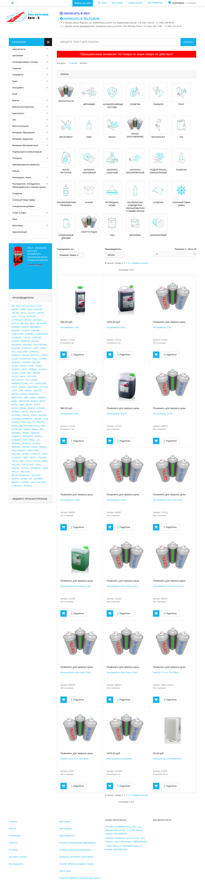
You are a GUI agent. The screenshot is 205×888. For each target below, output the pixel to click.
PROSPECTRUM (31, 426)
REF (42, 429)
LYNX (20, 390)
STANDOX (35, 454)
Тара (14, 219)
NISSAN (31, 408)
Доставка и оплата (18, 857)
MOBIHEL (42, 398)
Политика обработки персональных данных (80, 878)
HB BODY (16, 369)
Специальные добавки (23, 206)
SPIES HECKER (19, 450)
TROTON (16, 465)
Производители (66, 835)
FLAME (15, 359)
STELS (45, 454)
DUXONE (16, 348)
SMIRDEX (16, 447)
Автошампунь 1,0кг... (70, 327)
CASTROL (29, 334)
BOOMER (16, 327)
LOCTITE (44, 387)
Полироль (17, 158)
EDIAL (43, 348)
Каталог (12, 828)
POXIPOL (16, 422)
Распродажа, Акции (21, 177)
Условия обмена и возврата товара (76, 864)
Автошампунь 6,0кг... (70, 413)
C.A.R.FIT (25, 331)
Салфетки (17, 193)
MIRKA (33, 398)
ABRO (23, 309)
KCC (28, 380)
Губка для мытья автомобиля (167, 758)
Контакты (13, 850)
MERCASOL (17, 398)
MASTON (38, 390)
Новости (13, 842)
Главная (73, 63)
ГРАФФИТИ (17, 75)
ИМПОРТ (16, 482)
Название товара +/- (69, 255)
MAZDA (23, 394)
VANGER (16, 468)
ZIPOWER (38, 479)
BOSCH (25, 327)
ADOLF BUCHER (35, 309)
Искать (188, 42)
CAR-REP (35, 331)
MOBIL (14, 401)
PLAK (45, 419)
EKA (13, 352)
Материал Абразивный (23, 132)
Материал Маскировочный (25, 145)
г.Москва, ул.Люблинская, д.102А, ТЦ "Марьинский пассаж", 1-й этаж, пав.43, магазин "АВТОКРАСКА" (124, 830)
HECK (24, 369)
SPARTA (42, 447)
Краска (15, 100)
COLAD (27, 338)
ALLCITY (32, 313)
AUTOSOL (37, 320)
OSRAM (25, 415)
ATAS (14, 316)
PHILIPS (38, 419)
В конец (144, 263)
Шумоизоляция (19, 232)
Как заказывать (16, 864)
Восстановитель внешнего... (120, 758)
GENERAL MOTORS (31, 362)
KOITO (14, 387)
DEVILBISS (16, 345)
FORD (35, 359)
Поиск (104, 3)
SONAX (34, 447)
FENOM (25, 355)
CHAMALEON (42, 334)
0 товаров (190, 3)
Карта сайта (65, 871)
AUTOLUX (31, 316)
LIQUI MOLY (32, 387)
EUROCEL (34, 352)
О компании (14, 835)
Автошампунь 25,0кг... (117, 500)
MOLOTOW (24, 401)
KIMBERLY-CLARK (20, 383)
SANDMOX (16, 440)
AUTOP (28, 320)
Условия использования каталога (75, 850)
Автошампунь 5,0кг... (117, 327)
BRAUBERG (35, 327)
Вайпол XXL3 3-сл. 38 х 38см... (75, 758)
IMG (29, 373)
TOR (22, 461)
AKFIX (23, 313)
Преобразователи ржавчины (26, 164)
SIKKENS (16, 443)
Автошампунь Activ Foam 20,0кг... (123, 586)
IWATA (23, 376)
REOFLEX (35, 433)
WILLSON (36, 475)
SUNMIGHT (17, 458)
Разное (15, 171)
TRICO (45, 461)
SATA (25, 440)
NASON (15, 408)
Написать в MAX (75, 13)
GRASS (23, 366)
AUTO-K (21, 316)
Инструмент (18, 87)
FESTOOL (34, 355)
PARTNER (16, 419)
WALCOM (25, 472)
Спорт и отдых (19, 212)
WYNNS (24, 479)
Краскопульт (18, 113)
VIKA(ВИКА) (35, 468)
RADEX (27, 429)
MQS (22, 405)
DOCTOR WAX (40, 345)
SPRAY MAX (32, 450)
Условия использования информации (77, 842)
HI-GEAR (43, 369)
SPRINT (25, 454)
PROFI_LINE (17, 426)
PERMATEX (27, 419)
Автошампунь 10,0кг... (117, 413)
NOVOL (25, 412)
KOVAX (22, 387)
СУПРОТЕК (17, 486)
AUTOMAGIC (17, 320)
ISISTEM (36, 373)
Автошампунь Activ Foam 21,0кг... (169, 586)
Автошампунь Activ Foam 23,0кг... (76, 672)
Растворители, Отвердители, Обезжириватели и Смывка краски (28, 185)
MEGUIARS (34, 394)
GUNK (31, 366)
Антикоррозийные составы (25, 62)
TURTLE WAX (27, 465)
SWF (25, 458)
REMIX (26, 433)
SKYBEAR (26, 443)
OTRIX (34, 415)
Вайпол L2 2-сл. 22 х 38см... (166, 672)
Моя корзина (65, 828)
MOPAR (34, 401)
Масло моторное (20, 126)
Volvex (45, 468)
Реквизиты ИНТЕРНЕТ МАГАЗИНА (76, 857)
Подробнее (77, 354)
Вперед (135, 263)
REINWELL (16, 433)
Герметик (16, 68)
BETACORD (42, 323)
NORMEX (16, 412)
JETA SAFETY (18, 380)
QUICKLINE (17, 429)
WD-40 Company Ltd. (21, 475)
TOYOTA (37, 461)
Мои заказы (117, 3)
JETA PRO (31, 376)
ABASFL (15, 309)
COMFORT (36, 338)
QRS (43, 426)
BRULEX (15, 331)
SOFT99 (25, 447)
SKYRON (36, 443)
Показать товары (35, 265)
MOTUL (15, 405)
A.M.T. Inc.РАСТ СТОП (31, 306)
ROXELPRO (28, 436)
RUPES (38, 436)
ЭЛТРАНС (27, 486)
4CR (18, 306)
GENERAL (16, 362)
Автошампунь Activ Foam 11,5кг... (76, 586)
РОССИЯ (41, 482)
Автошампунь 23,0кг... (163, 413)
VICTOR (24, 468)
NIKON (23, 408)
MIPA (26, 398)
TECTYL (33, 458)
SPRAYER (16, 454)
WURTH (15, 479)
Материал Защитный (22, 139)
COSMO (15, 341)
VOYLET (15, 472)
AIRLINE (15, 313)
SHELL (32, 440)
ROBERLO (16, 436)
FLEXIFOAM (25, 359)
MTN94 (29, 405)
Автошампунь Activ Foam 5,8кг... (168, 500)
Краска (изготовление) (23, 107)
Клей (14, 94)
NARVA (37, 405)
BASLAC (15, 323)
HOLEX (15, 373)
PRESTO (40, 422)
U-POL (38, 465)
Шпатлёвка (17, 225)
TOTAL (28, 461)
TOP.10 (15, 461)
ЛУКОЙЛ (25, 482)
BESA (32, 323)
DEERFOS (25, 341)
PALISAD (43, 415)
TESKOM (42, 458)
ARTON (40, 313)
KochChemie (40, 383)
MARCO (28, 390)
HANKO (38, 366)
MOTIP (42, 401)
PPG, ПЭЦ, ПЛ (28, 422)
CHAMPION (17, 338)
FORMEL (43, 359)
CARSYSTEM (18, 334)
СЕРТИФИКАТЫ (155, 3)
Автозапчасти (18, 49)
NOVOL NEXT (36, 412)
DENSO (34, 341)
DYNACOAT (26, 348)
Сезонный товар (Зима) (23, 200)
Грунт (15, 81)
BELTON (24, 323)
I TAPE (23, 373)
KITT (32, 383)
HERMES (33, 369)
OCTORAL (16, 415)
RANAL (35, 429)
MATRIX (15, 394)
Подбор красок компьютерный (26, 152)
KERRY (34, 380)
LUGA (14, 390)
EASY (36, 348)
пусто (33, 482)
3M (13, 306)
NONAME (41, 408)
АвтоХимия (17, 55)
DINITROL (27, 345)
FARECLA (16, 355)
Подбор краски (135, 3)
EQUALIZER (22, 352)
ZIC (30, 479)
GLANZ (15, 366)
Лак (14, 119)
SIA (38, 440)
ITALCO (15, 376)
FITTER (44, 355)
